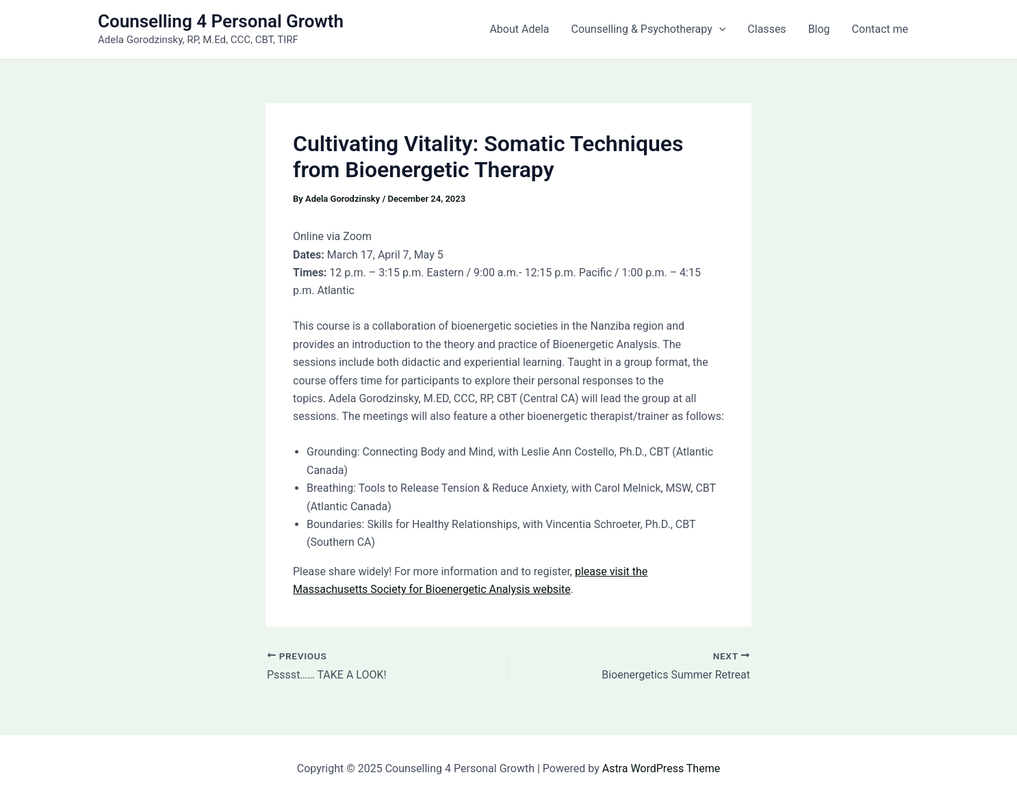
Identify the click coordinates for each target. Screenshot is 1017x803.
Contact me (880, 29)
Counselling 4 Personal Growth (221, 21)
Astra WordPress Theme (661, 768)
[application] (719, 29)
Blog (819, 29)
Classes (766, 29)
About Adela (519, 29)
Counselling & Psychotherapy (648, 29)
